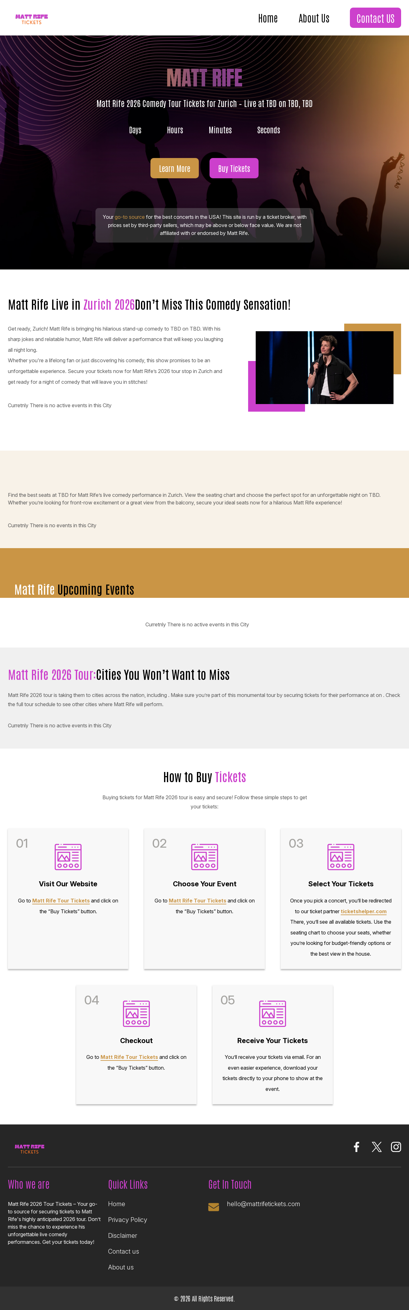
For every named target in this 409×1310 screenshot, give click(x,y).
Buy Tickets (234, 168)
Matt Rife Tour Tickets (61, 900)
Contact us (123, 1251)
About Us (314, 17)
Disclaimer (122, 1235)
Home (268, 17)
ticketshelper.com (364, 911)
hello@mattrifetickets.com (263, 1204)
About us (121, 1267)
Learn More (174, 168)
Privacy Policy (127, 1220)
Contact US (375, 17)
